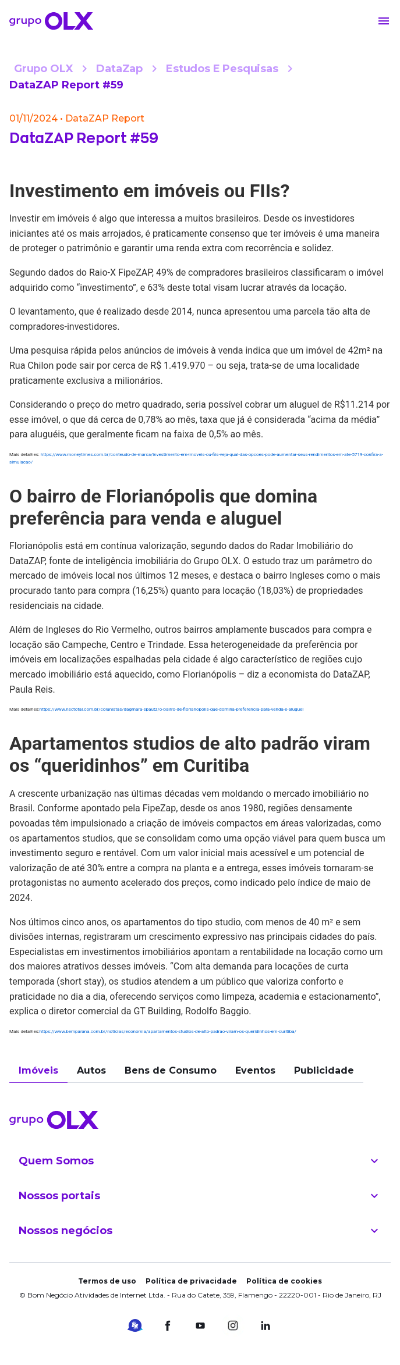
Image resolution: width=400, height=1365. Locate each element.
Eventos (255, 1070)
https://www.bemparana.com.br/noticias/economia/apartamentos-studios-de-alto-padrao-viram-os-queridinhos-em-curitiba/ (168, 1031)
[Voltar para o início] (51, 21)
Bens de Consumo (171, 1070)
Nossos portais (200, 1196)
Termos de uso (107, 1281)
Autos (91, 1070)
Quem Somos (200, 1161)
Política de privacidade (191, 1281)
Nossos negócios (200, 1231)
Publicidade (324, 1070)
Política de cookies (284, 1281)
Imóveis (38, 1070)
